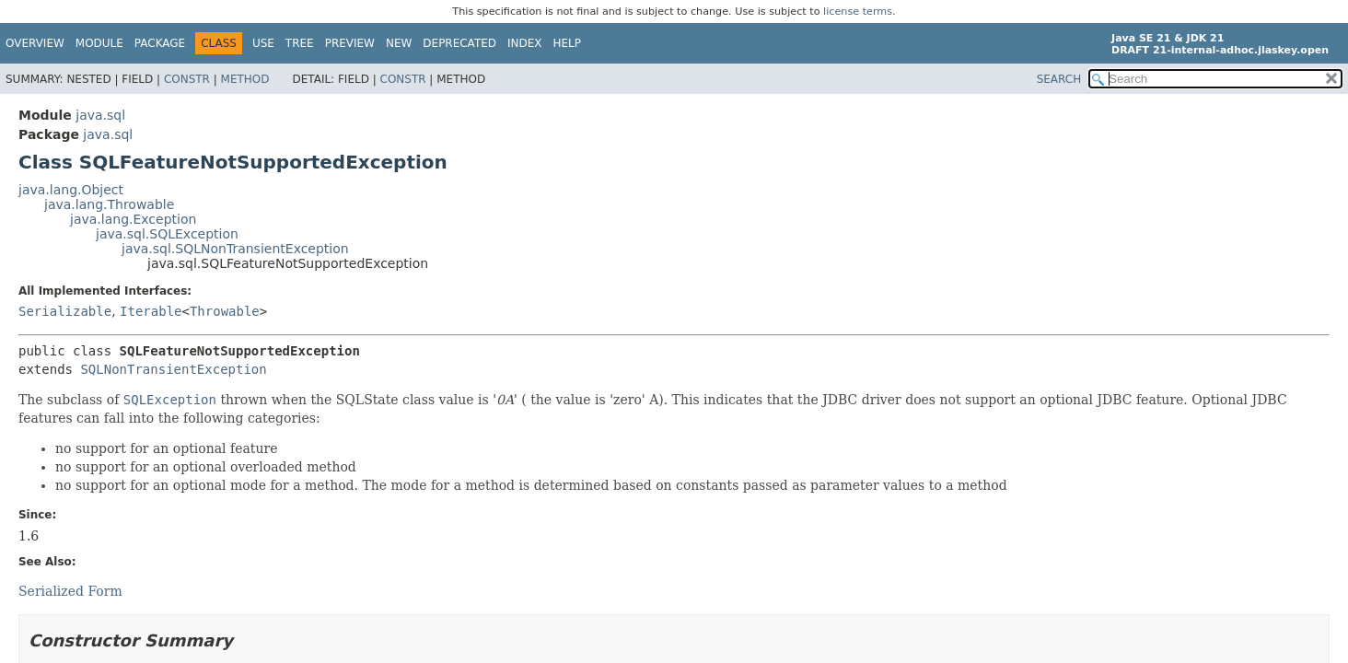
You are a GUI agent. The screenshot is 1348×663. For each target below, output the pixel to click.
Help (567, 43)
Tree (299, 43)
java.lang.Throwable (109, 204)
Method (245, 79)
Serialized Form (70, 591)
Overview (35, 43)
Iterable (150, 311)
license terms (857, 11)
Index (524, 43)
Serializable (64, 311)
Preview (350, 43)
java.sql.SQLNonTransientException (235, 248)
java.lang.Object (70, 189)
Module (99, 43)
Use (263, 43)
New (399, 43)
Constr (187, 79)
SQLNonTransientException (173, 369)
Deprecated (459, 43)
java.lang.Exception (133, 219)
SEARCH (1059, 79)
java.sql (100, 115)
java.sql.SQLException (167, 234)
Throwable (225, 311)
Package (159, 43)
